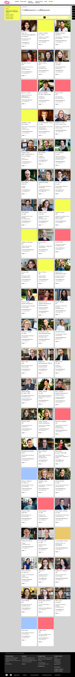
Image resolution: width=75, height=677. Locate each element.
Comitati (7, 13)
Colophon (26, 675)
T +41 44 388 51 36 (41, 662)
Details (24, 46)
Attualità (17, 1)
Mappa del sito (17, 675)
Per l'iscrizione (9, 663)
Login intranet (58, 675)
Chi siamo (51, 1)
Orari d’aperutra (58, 667)
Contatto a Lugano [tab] (58, 670)
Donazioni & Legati (9, 17)
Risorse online (23, 1)
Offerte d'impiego (9, 14)
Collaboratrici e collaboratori (12, 11)
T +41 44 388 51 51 (57, 663)
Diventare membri (9, 15)
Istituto (7, 8)
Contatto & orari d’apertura (11, 10)
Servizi (45, 1)
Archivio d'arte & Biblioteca (39, 2)
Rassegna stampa (9, 18)
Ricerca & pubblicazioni (31, 2)
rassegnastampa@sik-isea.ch (43, 663)
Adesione (24, 663)
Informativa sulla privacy (47, 675)
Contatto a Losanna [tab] (58, 669)
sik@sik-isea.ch (57, 664)
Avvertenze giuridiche (35, 675)
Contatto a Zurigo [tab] (58, 656)
